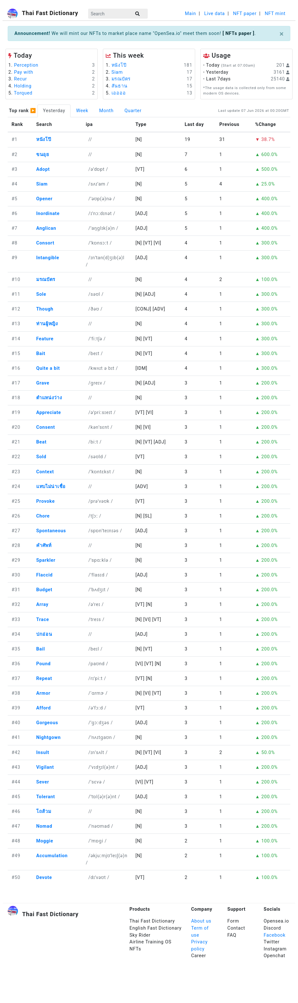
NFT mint (275, 13)
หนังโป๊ (119, 65)
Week (82, 110)
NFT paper (244, 13)
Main (190, 13)
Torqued (23, 93)
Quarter (132, 110)
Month (106, 110)
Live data (214, 13)
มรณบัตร (121, 79)
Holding (23, 86)
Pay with (23, 72)
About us (201, 921)
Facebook (275, 935)
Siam (117, 72)
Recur (20, 79)
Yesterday (54, 110)
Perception (26, 65)
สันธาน (120, 86)
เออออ (119, 93)
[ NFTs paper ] (238, 33)
